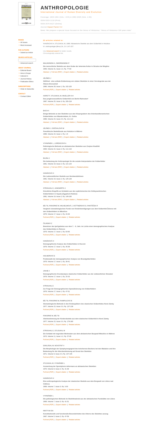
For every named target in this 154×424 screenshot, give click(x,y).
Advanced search (52, 51)
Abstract (46, 72)
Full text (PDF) (56, 72)
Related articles (82, 72)
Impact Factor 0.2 (54, 27)
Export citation (69, 72)
